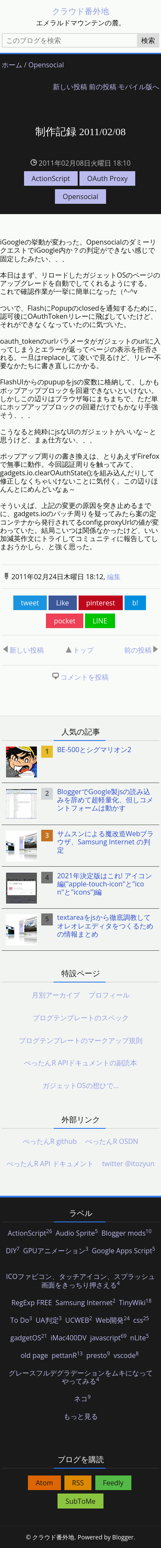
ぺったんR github (50, 1141)
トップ (80, 650)
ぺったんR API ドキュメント (49, 1163)
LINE (100, 621)
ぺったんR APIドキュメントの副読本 (80, 1062)
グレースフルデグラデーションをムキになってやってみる (81, 1377)
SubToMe (80, 1501)
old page (34, 1355)
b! (135, 603)
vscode (126, 1355)
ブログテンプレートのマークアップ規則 (81, 1040)
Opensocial (46, 65)
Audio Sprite (77, 1233)
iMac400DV (69, 1338)
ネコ (82, 1399)
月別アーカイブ (56, 995)
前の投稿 (102, 87)
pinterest (100, 603)
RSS (78, 1483)
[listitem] (81, 762)
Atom (44, 1483)
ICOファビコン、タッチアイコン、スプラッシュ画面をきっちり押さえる (80, 1281)
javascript (108, 1338)
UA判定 (49, 1320)
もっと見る (81, 1416)
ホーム (12, 65)
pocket (64, 621)
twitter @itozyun (128, 1163)
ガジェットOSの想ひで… (81, 1085)
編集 (114, 576)
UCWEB (78, 1320)
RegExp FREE (31, 1303)
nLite (139, 1338)
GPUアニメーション (55, 1251)
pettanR (67, 1355)
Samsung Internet (85, 1303)
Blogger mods (126, 1233)
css (141, 1320)
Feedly (113, 1483)
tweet (30, 603)
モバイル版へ (138, 87)
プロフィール (109, 995)
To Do (21, 1320)
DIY (13, 1251)
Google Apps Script (123, 1251)
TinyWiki (135, 1303)
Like (62, 603)
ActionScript (51, 178)
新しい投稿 (70, 87)
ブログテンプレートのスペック (81, 1017)
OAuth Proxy (107, 178)
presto (98, 1355)
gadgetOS (28, 1338)
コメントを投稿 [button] (85, 677)
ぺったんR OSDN (111, 1141)
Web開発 (113, 1320)
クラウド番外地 (80, 11)
